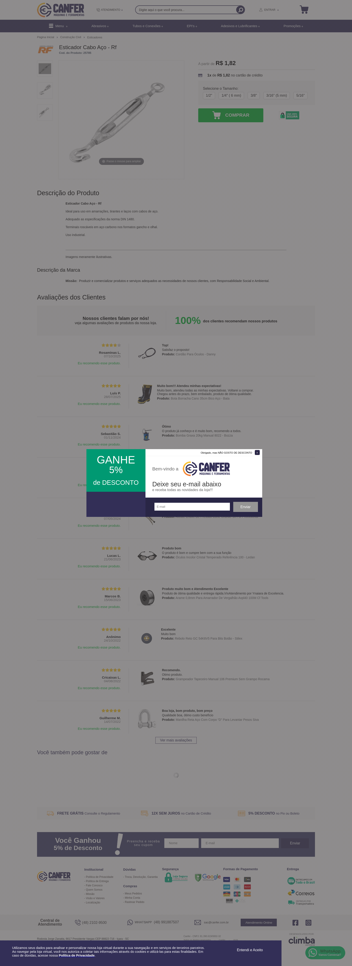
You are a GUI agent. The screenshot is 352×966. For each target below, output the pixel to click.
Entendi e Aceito (250, 950)
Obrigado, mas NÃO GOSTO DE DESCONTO (226, 452)
